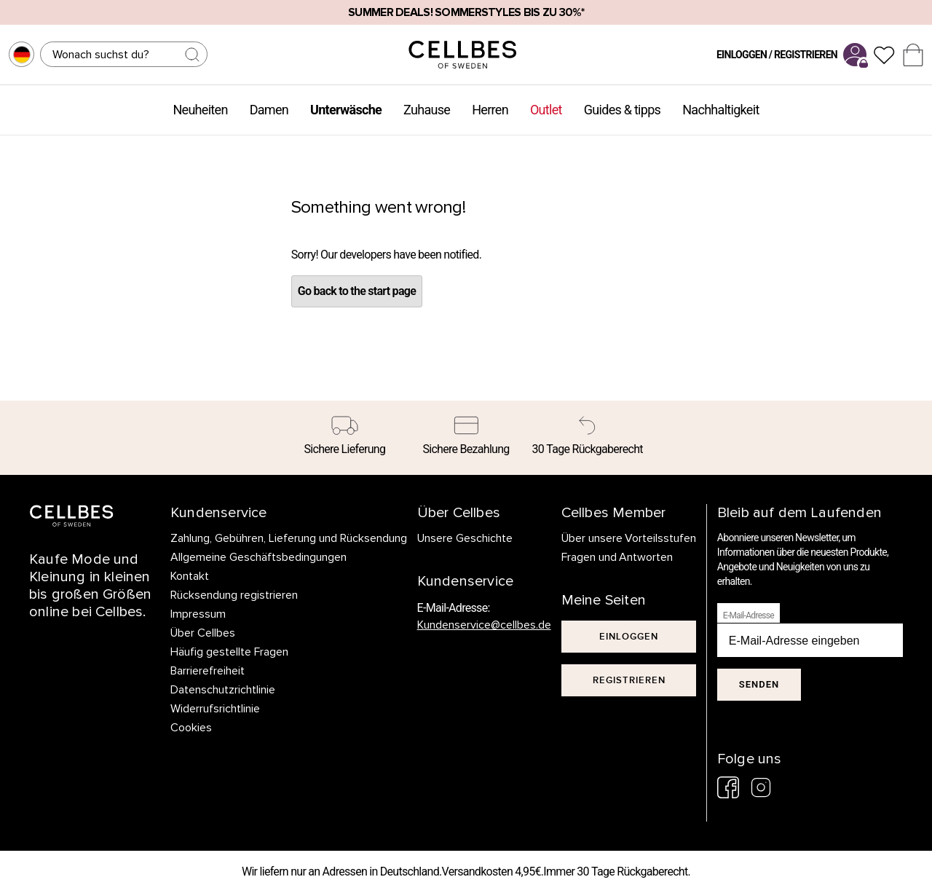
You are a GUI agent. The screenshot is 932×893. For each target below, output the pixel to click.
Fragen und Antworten (617, 557)
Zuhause (426, 109)
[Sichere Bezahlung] (466, 438)
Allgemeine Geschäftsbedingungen (258, 557)
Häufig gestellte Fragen (229, 652)
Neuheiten (200, 109)
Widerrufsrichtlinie (215, 708)
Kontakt (189, 576)
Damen (269, 109)
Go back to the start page (357, 291)
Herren (490, 109)
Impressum (198, 614)
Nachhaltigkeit (720, 109)
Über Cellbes (202, 633)
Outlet (546, 109)
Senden (759, 684)
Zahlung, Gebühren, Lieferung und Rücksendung (288, 538)
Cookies (191, 727)
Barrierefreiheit (207, 671)
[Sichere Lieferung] (345, 438)
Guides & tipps (622, 109)
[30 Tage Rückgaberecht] (587, 438)
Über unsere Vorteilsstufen (629, 538)
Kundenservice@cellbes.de (484, 625)
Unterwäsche (346, 109)
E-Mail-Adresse (748, 615)
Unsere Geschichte (465, 538)
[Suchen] (124, 54)
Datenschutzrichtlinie (222, 689)
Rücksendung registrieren (234, 595)
